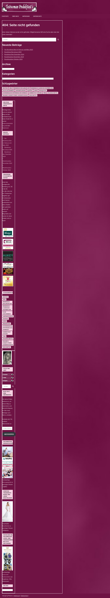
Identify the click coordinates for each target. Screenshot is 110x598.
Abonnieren (9, 434)
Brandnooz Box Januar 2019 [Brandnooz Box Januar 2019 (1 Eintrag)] (22, 88)
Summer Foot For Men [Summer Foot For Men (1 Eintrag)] (35, 93)
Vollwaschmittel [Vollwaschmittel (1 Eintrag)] (53, 93)
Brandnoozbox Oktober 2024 (13, 59)
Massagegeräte (7, 482)
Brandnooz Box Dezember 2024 (14, 54)
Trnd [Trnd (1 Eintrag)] (44, 93)
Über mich (15, 16)
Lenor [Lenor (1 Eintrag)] (35, 90)
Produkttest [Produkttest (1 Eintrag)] (42, 90)
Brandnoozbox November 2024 (14, 57)
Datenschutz (37, 16)
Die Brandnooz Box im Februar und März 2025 (18, 49)
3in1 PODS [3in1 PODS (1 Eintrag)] (5, 88)
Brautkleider (6, 526)
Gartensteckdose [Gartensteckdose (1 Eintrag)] (20, 90)
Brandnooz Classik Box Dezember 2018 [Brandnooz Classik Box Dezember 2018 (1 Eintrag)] (42, 88)
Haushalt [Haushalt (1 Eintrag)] (29, 90)
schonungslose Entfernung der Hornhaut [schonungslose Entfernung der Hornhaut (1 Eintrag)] (15, 93)
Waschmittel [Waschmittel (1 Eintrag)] (33, 95)
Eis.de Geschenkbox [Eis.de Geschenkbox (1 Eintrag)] (8, 90)
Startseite (5, 16)
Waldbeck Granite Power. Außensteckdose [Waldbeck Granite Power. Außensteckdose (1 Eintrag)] (15, 95)
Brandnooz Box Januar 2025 (12, 52)
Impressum (26, 16)
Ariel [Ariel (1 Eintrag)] (10, 88)
